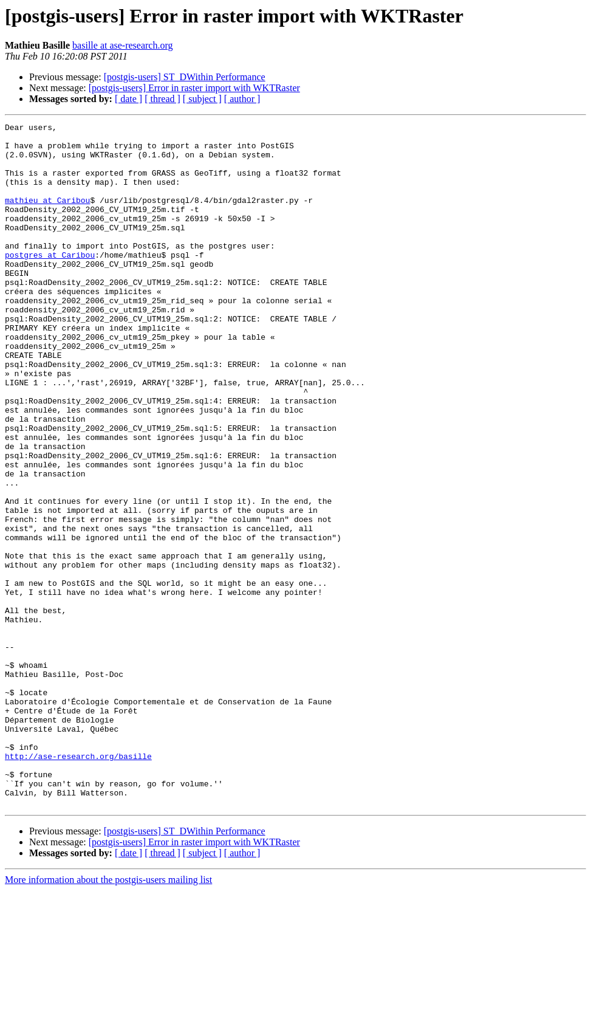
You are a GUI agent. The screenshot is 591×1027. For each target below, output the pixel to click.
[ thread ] (162, 99)
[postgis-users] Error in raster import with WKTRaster (194, 88)
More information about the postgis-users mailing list (108, 1016)
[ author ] (242, 99)
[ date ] (128, 99)
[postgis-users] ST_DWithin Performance (184, 77)
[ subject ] (202, 99)
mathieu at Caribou (47, 216)
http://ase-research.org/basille (78, 883)
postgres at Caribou (50, 281)
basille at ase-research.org (122, 45)
